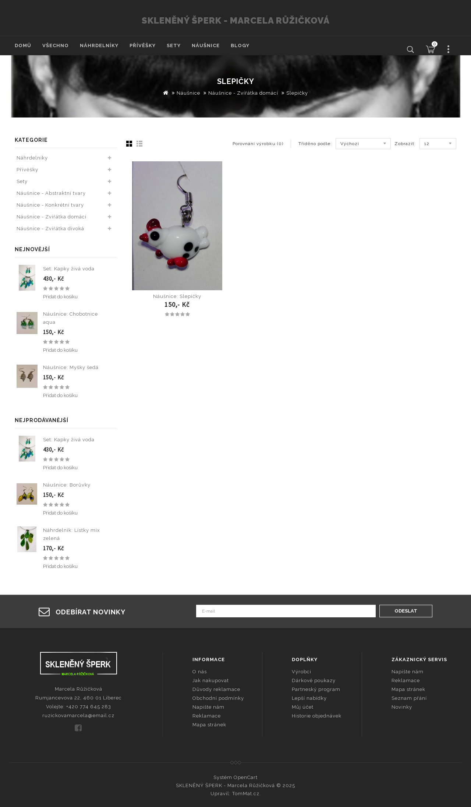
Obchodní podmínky (218, 698)
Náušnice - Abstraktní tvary (51, 193)
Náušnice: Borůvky (67, 485)
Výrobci (301, 671)
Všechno (55, 45)
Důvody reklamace (216, 689)
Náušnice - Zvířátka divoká (50, 228)
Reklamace (206, 716)
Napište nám (208, 707)
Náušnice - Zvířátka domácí (243, 93)
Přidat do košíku (60, 296)
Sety (174, 45)
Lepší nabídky (309, 698)
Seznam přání (409, 698)
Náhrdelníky (99, 45)
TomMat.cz (245, 793)
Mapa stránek (209, 724)
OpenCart (246, 777)
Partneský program (316, 689)
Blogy (240, 45)
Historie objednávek (316, 716)
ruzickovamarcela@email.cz (78, 715)
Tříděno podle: (315, 143)
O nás (199, 671)
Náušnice (206, 45)
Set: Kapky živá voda (69, 268)
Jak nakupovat (210, 680)
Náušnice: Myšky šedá (71, 367)
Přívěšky (143, 45)
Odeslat (405, 611)
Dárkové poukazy (314, 680)
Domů (23, 45)
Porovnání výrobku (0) (258, 143)
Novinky (402, 707)
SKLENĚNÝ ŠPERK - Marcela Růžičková (236, 20)
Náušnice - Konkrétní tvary (50, 205)
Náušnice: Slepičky (177, 296)
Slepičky (297, 93)
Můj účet (303, 707)
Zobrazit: (405, 143)
